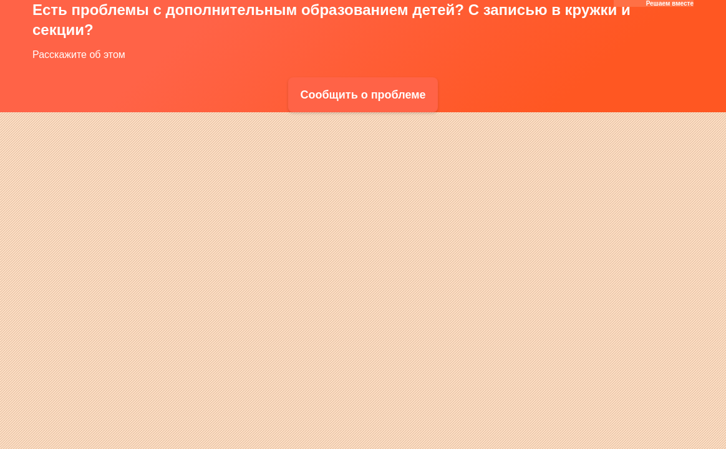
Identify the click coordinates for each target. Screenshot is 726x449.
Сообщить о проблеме (362, 95)
